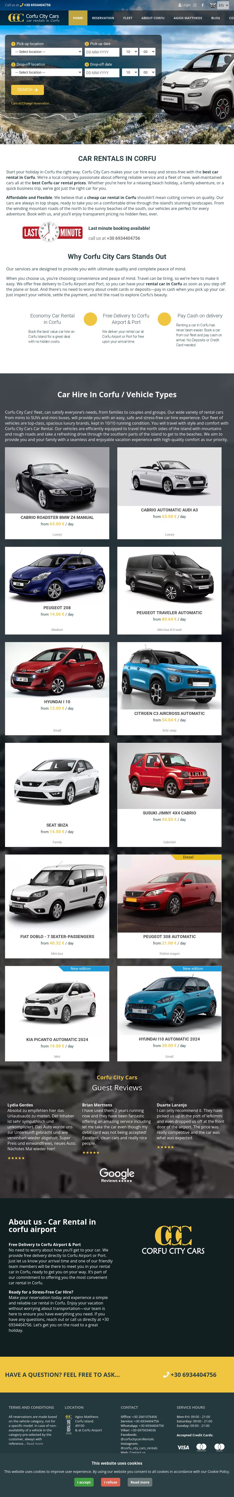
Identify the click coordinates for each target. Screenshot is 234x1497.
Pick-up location (27, 44)
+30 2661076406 (144, 1416)
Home (78, 18)
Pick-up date (98, 44)
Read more (35, 1443)
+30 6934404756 (37, 5)
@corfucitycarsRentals (137, 1439)
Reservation (103, 18)
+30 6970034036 (143, 1430)
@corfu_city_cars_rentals (139, 1448)
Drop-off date (98, 64)
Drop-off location (28, 64)
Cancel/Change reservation (30, 103)
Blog (215, 18)
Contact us (138, 1452)
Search (24, 89)
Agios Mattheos (188, 18)
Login (184, 5)
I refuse (110, 1482)
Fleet (127, 18)
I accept (84, 1482)
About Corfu (152, 18)
